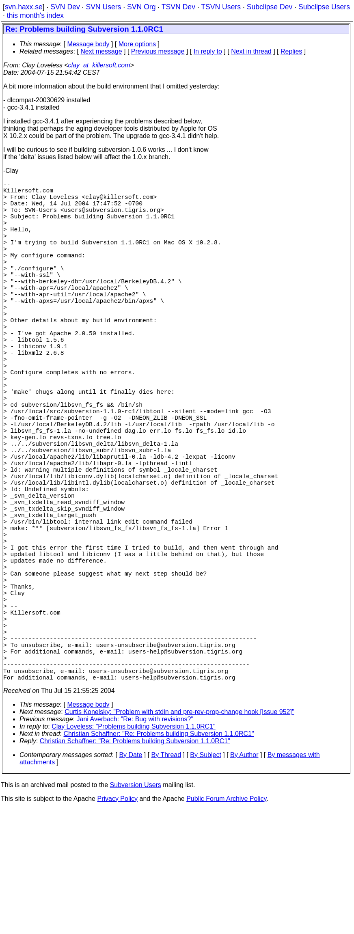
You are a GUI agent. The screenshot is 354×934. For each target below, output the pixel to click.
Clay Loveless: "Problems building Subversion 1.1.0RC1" (134, 851)
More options (137, 44)
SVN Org (141, 7)
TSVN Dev (178, 7)
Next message (101, 51)
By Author (244, 879)
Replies (291, 51)
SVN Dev (65, 7)
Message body (88, 44)
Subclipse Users (324, 7)
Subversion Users (135, 909)
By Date (130, 879)
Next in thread (251, 51)
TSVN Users (221, 7)
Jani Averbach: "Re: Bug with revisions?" (135, 844)
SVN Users (103, 7)
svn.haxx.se (24, 7)
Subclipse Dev (269, 7)
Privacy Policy (117, 923)
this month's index (35, 15)
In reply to (208, 51)
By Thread (166, 879)
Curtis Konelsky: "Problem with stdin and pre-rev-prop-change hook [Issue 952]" (179, 836)
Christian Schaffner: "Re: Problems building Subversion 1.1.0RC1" (159, 858)
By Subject (205, 879)
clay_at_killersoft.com (99, 65)
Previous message (158, 51)
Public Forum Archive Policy (226, 923)
